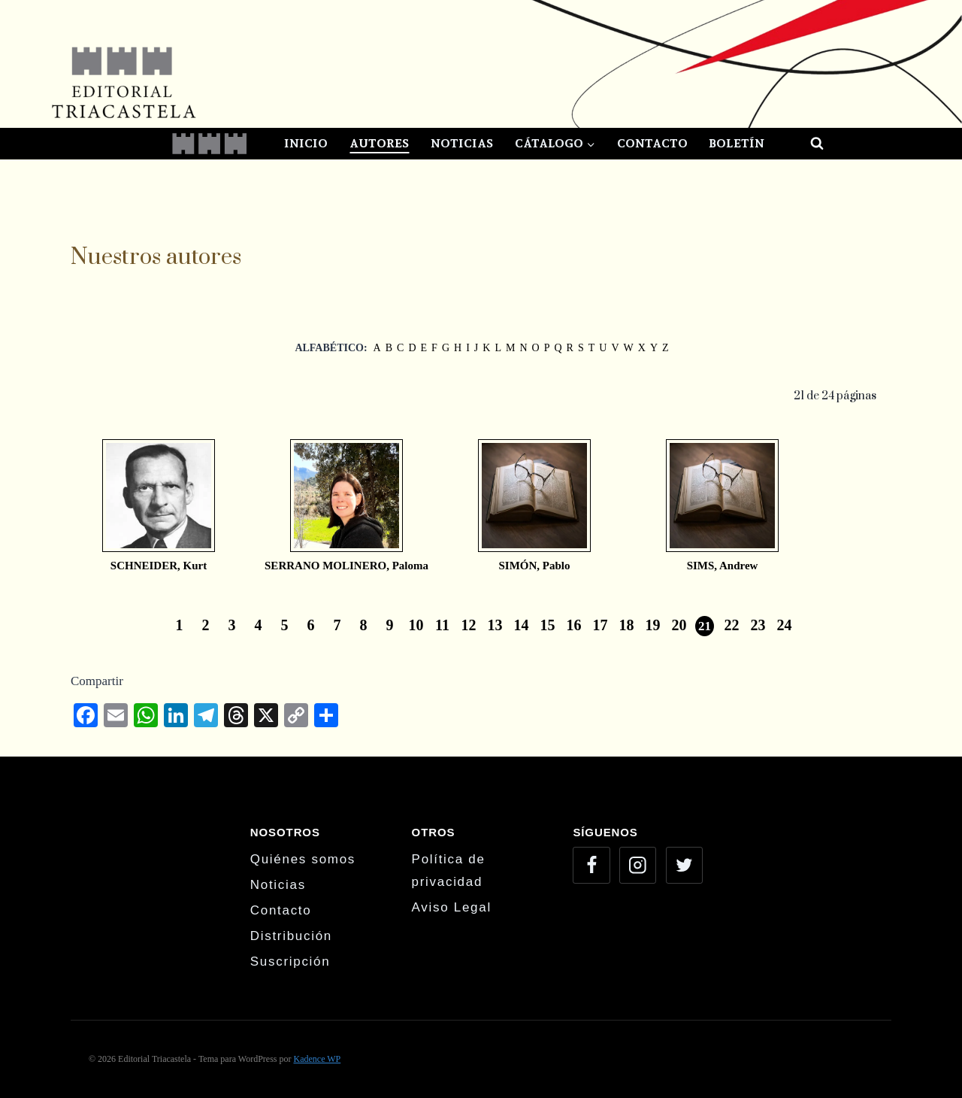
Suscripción (290, 961)
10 (416, 625)
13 (495, 625)
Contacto (652, 143)
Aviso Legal (452, 907)
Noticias (462, 143)
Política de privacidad (449, 871)
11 (442, 625)
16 (574, 625)
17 (600, 625)
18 (626, 625)
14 (521, 625)
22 (732, 625)
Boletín (736, 143)
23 (758, 625)
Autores (379, 143)
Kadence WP (316, 1059)
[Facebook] (591, 865)
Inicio (306, 143)
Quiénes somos (302, 859)
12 (468, 625)
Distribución (291, 936)
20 (679, 625)
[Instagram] (637, 865)
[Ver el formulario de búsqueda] (803, 143)
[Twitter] (684, 865)
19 (653, 625)
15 (547, 625)
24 (784, 625)
